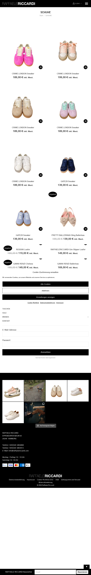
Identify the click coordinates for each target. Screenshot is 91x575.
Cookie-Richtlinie (33, 302)
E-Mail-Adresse (9, 330)
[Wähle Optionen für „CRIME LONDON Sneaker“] (41, 67)
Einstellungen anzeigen (45, 297)
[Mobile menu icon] (86, 4)
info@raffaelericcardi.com (19, 451)
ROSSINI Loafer (23, 250)
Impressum (60, 302)
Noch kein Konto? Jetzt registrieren (45, 357)
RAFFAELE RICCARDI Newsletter (25, 572)
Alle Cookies (45, 284)
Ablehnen (45, 291)
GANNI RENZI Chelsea (23, 264)
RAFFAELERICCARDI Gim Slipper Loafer (68, 250)
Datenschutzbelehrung (47, 302)
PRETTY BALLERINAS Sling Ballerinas (68, 235)
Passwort (6, 340)
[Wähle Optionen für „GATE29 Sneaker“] (85, 175)
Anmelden (45, 352)
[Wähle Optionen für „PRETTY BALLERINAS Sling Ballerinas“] (85, 229)
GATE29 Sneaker (68, 181)
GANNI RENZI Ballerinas (68, 264)
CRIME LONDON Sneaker (23, 74)
